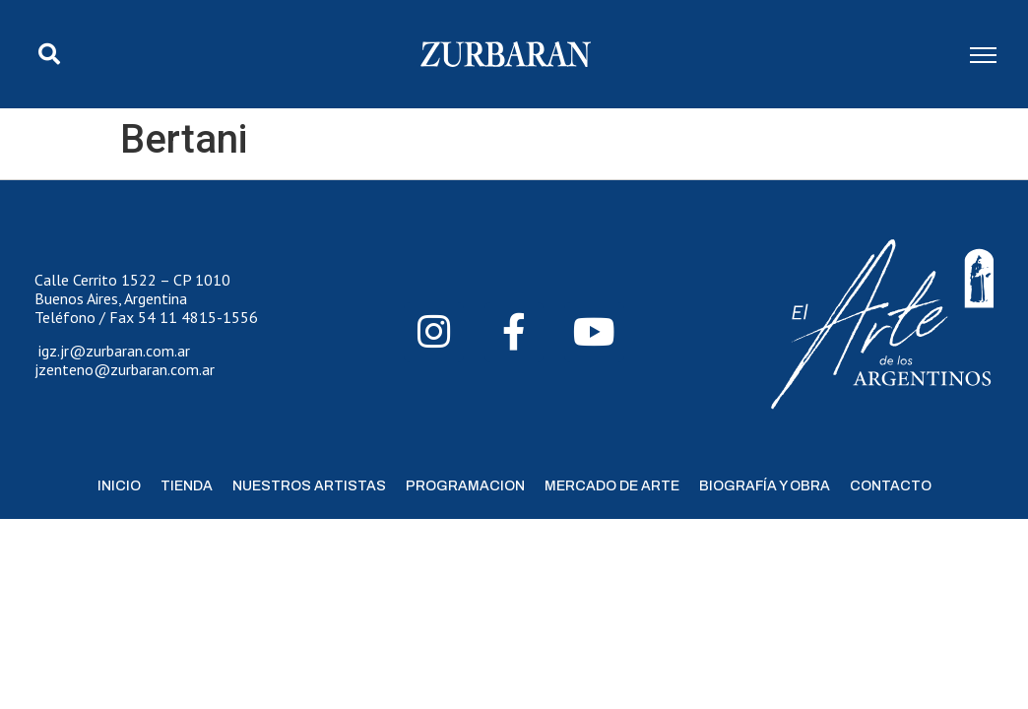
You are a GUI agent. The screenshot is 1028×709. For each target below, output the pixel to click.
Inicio (119, 486)
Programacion (465, 486)
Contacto (891, 486)
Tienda (187, 486)
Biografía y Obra (764, 486)
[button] (49, 54)
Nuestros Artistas (309, 486)
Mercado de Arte (612, 486)
